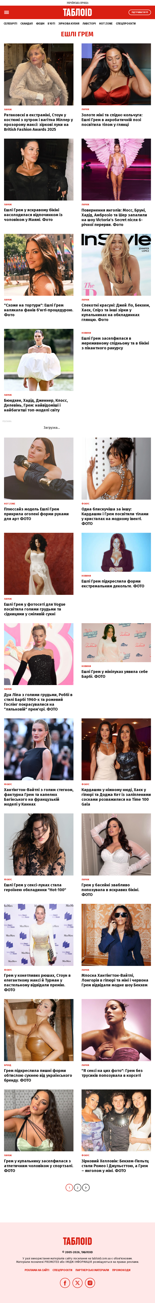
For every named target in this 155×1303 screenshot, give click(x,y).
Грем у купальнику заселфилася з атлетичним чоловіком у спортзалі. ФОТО (38, 1166)
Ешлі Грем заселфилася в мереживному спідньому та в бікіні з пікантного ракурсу (115, 343)
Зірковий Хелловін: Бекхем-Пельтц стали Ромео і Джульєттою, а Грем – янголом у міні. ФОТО (115, 1166)
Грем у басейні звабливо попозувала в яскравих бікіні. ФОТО (110, 890)
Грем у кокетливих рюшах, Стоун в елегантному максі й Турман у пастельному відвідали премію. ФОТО (37, 982)
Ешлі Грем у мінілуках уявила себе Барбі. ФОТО (115, 674)
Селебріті (10, 23)
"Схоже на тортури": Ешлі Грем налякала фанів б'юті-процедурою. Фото (38, 310)
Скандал (26, 23)
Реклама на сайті (37, 1270)
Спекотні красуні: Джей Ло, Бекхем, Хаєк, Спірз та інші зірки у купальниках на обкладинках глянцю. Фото (116, 312)
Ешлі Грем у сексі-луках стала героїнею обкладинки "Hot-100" (35, 887)
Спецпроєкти (126, 23)
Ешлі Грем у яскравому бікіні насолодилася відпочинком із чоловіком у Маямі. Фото (33, 215)
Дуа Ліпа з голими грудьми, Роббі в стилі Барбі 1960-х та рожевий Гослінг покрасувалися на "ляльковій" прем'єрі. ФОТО (38, 702)
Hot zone (106, 23)
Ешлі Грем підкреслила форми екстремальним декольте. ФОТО (113, 583)
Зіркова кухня (68, 23)
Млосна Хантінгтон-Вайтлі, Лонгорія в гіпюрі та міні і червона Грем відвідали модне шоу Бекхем (115, 980)
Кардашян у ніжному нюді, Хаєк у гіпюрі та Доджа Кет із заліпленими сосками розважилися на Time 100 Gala (116, 797)
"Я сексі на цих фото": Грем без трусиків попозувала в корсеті (112, 1073)
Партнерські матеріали (92, 1270)
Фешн (40, 23)
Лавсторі (89, 23)
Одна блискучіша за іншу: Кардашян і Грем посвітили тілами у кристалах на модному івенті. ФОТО (115, 516)
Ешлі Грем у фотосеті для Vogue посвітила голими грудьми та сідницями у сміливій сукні (34, 609)
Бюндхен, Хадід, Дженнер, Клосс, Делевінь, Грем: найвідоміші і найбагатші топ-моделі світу (36, 405)
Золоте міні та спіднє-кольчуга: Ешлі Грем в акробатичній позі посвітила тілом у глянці (112, 120)
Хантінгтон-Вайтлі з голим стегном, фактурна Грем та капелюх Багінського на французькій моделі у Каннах (38, 797)
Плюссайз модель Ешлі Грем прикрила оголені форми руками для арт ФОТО (36, 514)
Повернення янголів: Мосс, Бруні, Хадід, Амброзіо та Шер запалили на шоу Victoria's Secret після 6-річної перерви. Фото (114, 217)
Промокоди (121, 1270)
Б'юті (51, 23)
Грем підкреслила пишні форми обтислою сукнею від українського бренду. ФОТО (38, 1075)
